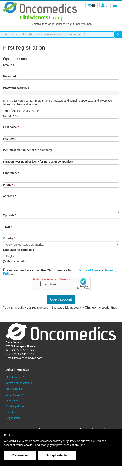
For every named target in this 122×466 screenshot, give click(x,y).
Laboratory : (11, 173)
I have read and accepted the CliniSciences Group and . (59, 272)
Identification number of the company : (28, 150)
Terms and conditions (19, 383)
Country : (10, 238)
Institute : (9, 138)
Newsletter (12, 400)
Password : (11, 76)
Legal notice (13, 418)
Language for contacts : (18, 249)
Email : (8, 64)
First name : (11, 127)
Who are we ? (14, 394)
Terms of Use (88, 270)
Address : (10, 196)
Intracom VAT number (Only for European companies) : (38, 161)
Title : (6, 110)
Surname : (10, 115)
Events (10, 412)
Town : (8, 226)
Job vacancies (14, 388)
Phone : (9, 184)
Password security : (16, 87)
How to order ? (15, 377)
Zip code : (10, 215)
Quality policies (15, 406)
